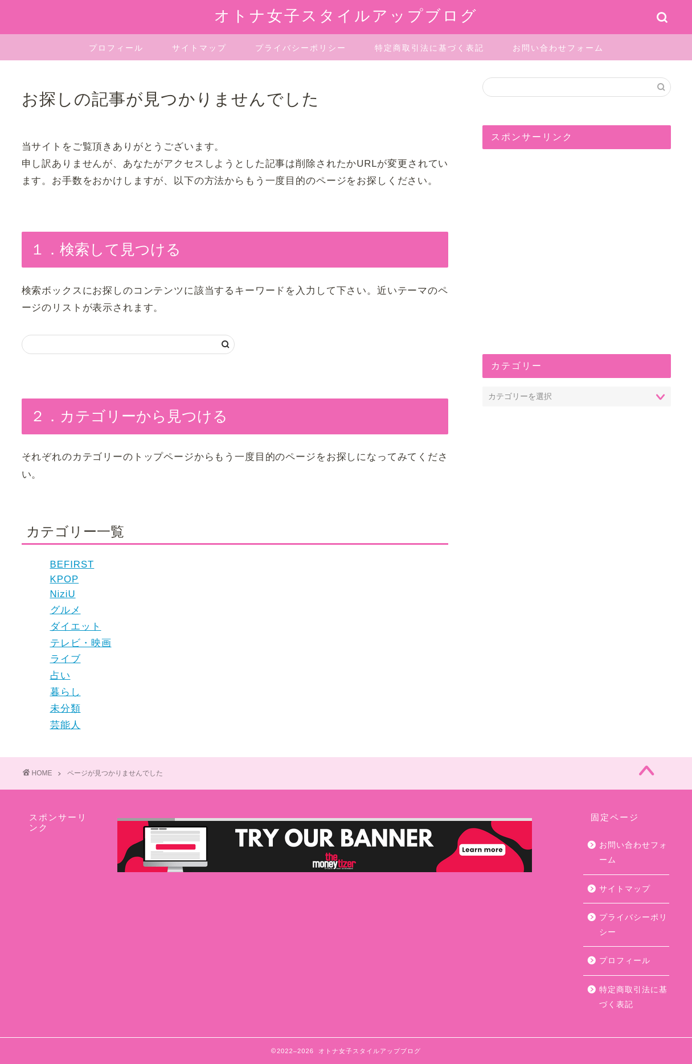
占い (60, 675)
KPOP (64, 579)
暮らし (65, 692)
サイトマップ (199, 48)
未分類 (65, 708)
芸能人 (65, 725)
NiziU (63, 594)
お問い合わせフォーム (558, 48)
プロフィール (116, 48)
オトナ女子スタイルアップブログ (346, 15)
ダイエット (75, 626)
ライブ (65, 659)
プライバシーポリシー (300, 48)
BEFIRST (72, 564)
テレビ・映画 (81, 643)
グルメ (65, 610)
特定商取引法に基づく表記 (429, 48)
